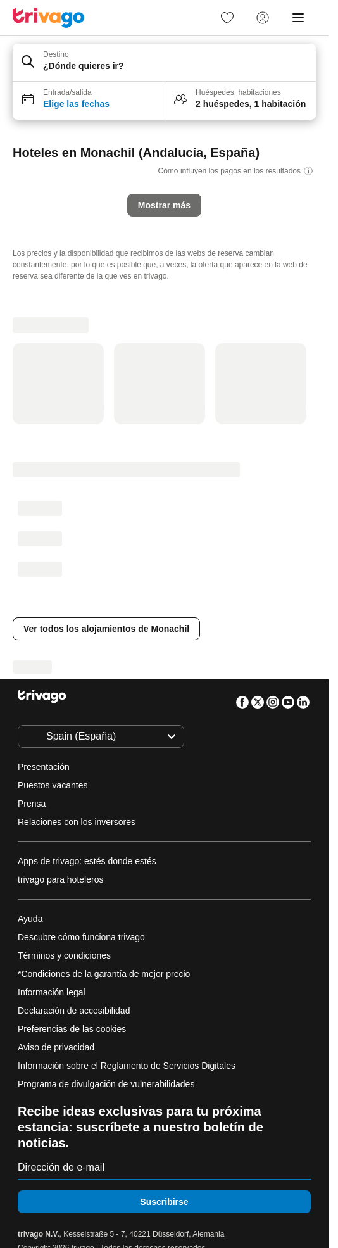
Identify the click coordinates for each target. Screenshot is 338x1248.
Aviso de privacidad (56, 1047)
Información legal (51, 992)
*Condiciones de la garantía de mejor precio (104, 974)
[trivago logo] (49, 18)
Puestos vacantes (53, 785)
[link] (227, 17)
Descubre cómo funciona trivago (81, 937)
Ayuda (30, 919)
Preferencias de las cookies (73, 1029)
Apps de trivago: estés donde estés (87, 861)
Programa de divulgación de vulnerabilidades (106, 1084)
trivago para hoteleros (60, 879)
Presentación (44, 767)
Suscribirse (164, 1202)
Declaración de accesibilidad (74, 1010)
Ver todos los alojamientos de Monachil (106, 629)
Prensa (32, 803)
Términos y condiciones (64, 955)
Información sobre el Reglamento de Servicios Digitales (126, 1066)
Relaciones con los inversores (76, 822)
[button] (164, 63)
